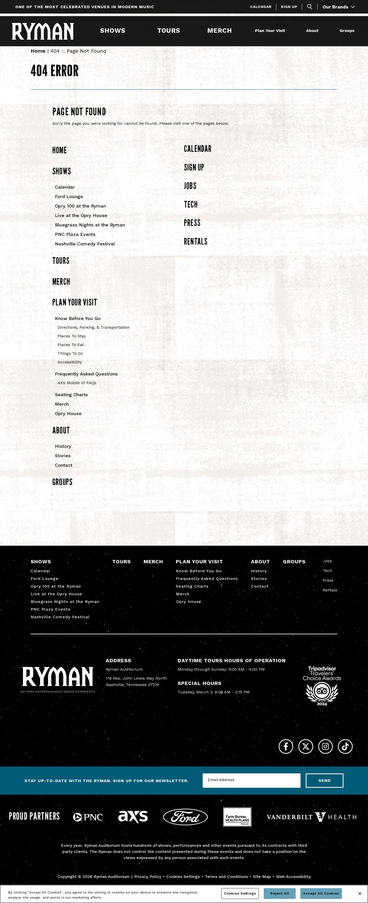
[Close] (359, 893)
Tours (167, 30)
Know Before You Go (78, 324)
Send (324, 790)
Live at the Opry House (81, 221)
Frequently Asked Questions (86, 379)
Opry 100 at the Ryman (80, 211)
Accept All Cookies (321, 893)
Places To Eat (70, 350)
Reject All (279, 893)
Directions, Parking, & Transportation (93, 333)
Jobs (190, 191)
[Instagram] (318, 754)
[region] (184, 894)
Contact (63, 471)
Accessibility (69, 367)
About (311, 30)
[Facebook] (270, 754)
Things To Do (70, 359)
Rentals (196, 247)
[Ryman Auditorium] (46, 30)
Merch (221, 30)
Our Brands (339, 6)
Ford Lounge (69, 202)
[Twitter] (294, 754)
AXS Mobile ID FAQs (76, 388)
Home (38, 57)
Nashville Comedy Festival (85, 249)
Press (192, 228)
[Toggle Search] (309, 6)
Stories (63, 461)
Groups (346, 30)
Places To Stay (71, 341)
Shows (111, 30)
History (63, 452)
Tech (191, 210)
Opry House (68, 419)
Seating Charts (71, 400)
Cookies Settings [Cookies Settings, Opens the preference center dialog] (240, 893)
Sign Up (289, 7)
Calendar (261, 7)
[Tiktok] (343, 754)
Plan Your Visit (269, 30)
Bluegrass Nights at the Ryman (90, 230)
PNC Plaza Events (75, 240)
